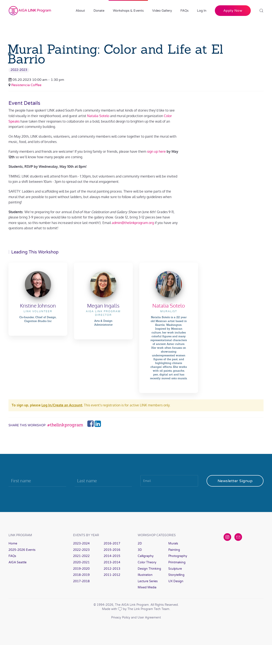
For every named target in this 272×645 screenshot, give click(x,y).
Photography (177, 556)
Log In (201, 11)
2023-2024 (81, 543)
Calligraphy (146, 556)
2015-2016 (112, 550)
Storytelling (176, 575)
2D (140, 543)
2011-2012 (112, 575)
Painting (174, 550)
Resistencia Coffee (26, 85)
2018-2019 (81, 575)
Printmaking (177, 562)
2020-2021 (81, 562)
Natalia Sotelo (98, 116)
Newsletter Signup (235, 481)
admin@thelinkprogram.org (133, 223)
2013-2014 (112, 562)
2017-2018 (81, 581)
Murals (173, 543)
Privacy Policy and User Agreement (136, 617)
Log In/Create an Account (61, 405)
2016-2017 (112, 543)
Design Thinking (149, 569)
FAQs (184, 11)
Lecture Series (148, 581)
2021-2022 (81, 556)
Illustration (145, 575)
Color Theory (147, 562)
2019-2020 (81, 569)
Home (12, 543)
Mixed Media (147, 587)
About (80, 11)
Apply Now (232, 10)
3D (140, 550)
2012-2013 (112, 569)
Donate (99, 11)
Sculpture (175, 569)
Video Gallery (162, 11)
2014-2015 (112, 556)
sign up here (156, 151)
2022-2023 (19, 70)
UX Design (175, 581)
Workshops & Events (128, 11)
